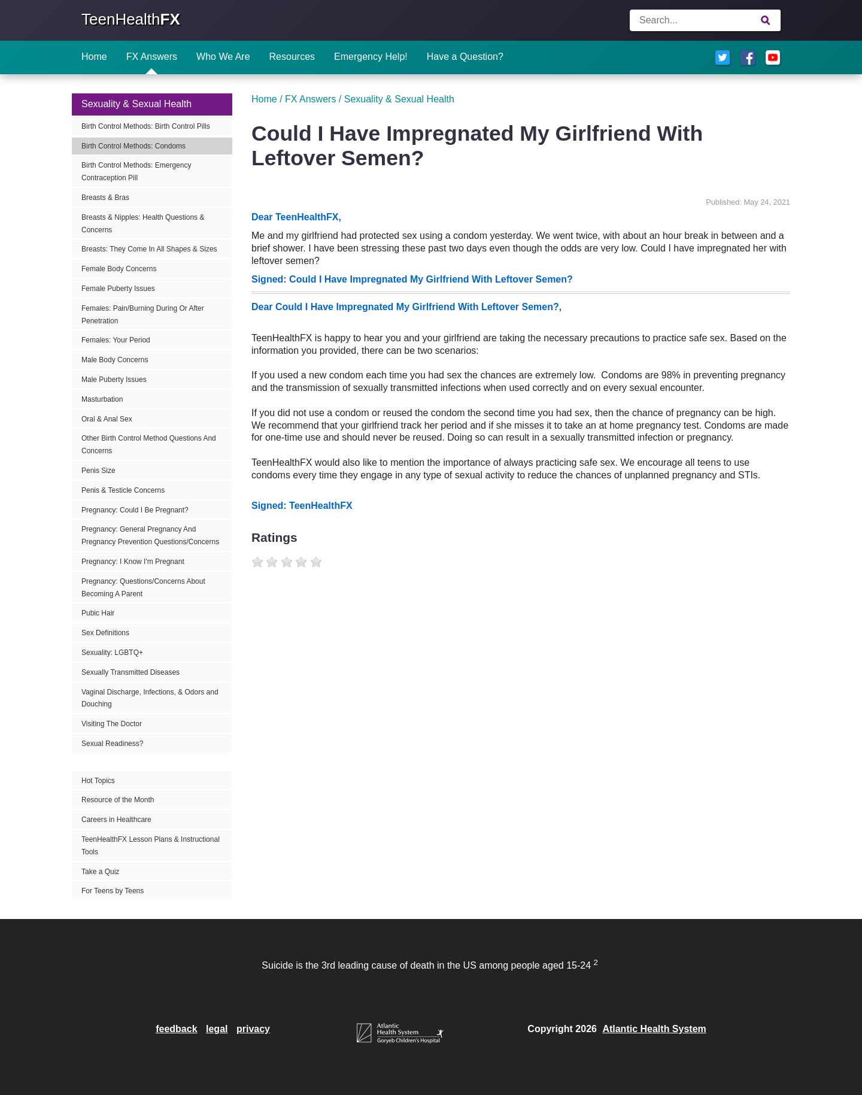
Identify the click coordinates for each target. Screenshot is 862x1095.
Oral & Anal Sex (106, 419)
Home (94, 56)
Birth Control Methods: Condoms (133, 146)
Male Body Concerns (114, 360)
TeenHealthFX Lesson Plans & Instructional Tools (150, 845)
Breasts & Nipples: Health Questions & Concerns (142, 223)
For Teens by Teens (112, 891)
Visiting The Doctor (111, 724)
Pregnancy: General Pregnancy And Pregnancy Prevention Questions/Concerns (150, 535)
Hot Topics (98, 780)
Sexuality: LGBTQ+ (112, 652)
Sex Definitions (105, 633)
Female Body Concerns (118, 269)
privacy (253, 1029)
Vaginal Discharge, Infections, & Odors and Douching (149, 698)
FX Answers (151, 56)
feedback (176, 1029)
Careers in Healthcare (116, 819)
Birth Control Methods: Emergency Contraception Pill (136, 171)
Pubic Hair (97, 613)
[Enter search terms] (705, 20)
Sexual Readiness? (112, 743)
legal (216, 1029)
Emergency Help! (371, 56)
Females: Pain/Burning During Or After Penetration (142, 314)
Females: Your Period (115, 340)
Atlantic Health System (654, 1029)
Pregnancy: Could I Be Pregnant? (135, 510)
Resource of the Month (117, 800)
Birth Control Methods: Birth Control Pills (145, 126)
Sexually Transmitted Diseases (130, 672)
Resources (292, 56)
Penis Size (98, 470)
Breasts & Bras (105, 197)
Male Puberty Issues (114, 379)
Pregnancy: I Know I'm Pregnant (132, 561)
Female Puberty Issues (118, 288)
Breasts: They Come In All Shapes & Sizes (149, 249)
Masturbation (102, 399)
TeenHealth (130, 19)
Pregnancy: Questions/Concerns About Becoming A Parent (143, 587)
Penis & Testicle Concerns (123, 490)
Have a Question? (465, 56)
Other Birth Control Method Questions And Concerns (148, 444)
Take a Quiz (100, 871)
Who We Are (223, 56)
